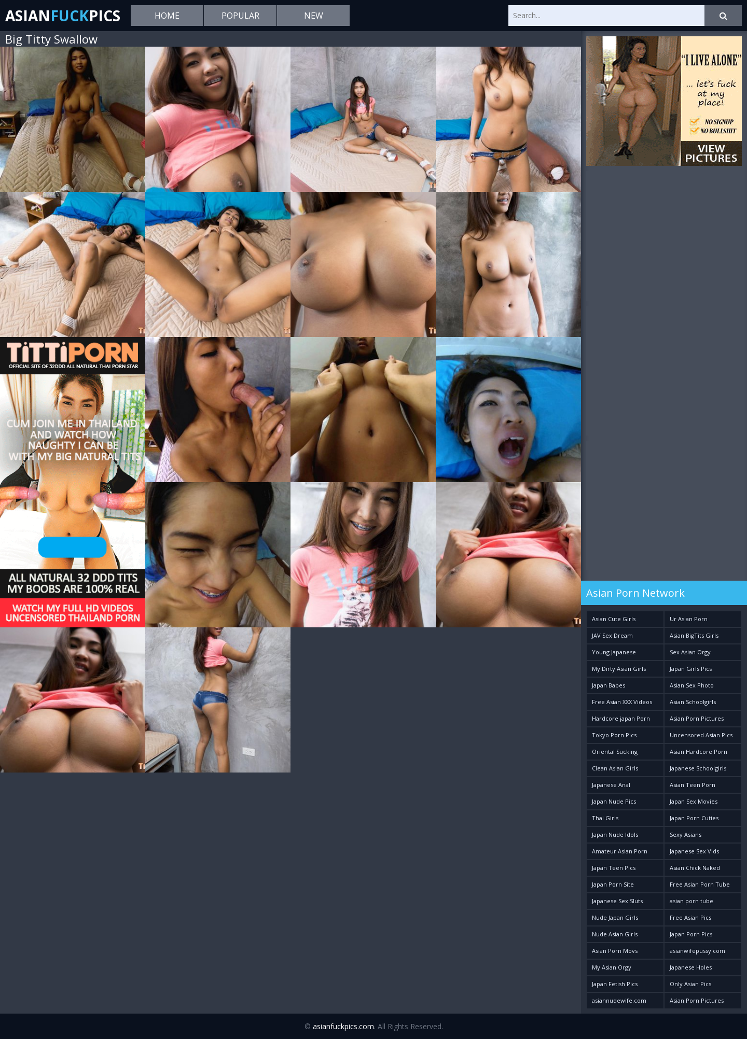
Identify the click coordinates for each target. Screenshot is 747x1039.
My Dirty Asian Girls (619, 668)
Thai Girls (605, 818)
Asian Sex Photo (692, 685)
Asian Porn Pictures (697, 718)
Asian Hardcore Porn (698, 751)
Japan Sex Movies (693, 801)
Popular (240, 15)
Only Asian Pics (690, 984)
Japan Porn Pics (691, 934)
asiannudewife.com (619, 1000)
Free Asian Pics (690, 917)
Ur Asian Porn (689, 619)
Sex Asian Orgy (690, 652)
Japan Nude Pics (614, 801)
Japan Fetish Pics (615, 984)
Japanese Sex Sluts (617, 901)
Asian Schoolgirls (693, 702)
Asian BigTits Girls (694, 635)
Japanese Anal (611, 785)
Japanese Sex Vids (694, 851)
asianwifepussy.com (697, 950)
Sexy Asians (685, 834)
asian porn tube (691, 901)
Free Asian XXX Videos (622, 702)
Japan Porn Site (613, 884)
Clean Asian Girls (615, 768)
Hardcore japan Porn (621, 718)
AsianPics (62, 15)
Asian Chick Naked (695, 868)
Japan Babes (608, 685)
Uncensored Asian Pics (701, 735)
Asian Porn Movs (615, 950)
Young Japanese (614, 652)
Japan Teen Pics (613, 868)
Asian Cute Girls (613, 619)
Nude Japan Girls (615, 917)
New (313, 15)
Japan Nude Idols (615, 834)
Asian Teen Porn (692, 785)
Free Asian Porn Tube (700, 884)
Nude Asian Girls (615, 934)
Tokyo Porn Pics (614, 735)
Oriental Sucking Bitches (615, 754)
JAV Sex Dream (612, 635)
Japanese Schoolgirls (698, 768)
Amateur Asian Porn (619, 851)
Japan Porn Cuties (694, 818)
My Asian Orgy (611, 967)
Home (167, 15)
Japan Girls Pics (691, 668)
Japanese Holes (691, 967)
